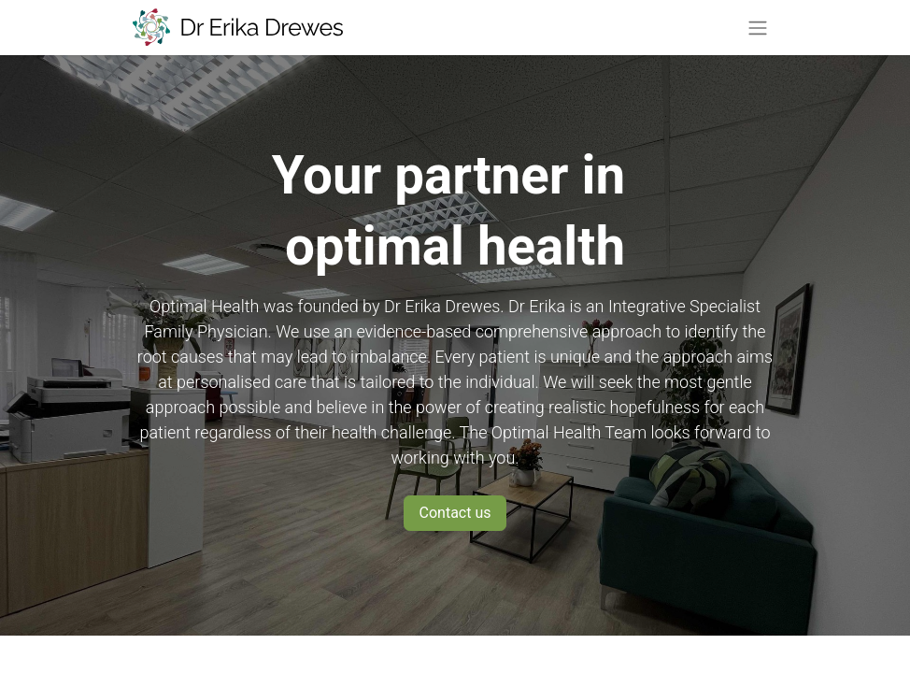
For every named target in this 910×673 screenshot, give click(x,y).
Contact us (455, 513)
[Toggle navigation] (757, 27)
